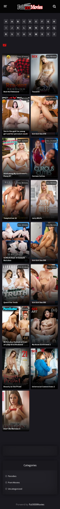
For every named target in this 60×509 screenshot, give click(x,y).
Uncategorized (15, 488)
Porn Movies (14, 482)
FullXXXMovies (36, 504)
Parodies (12, 476)
